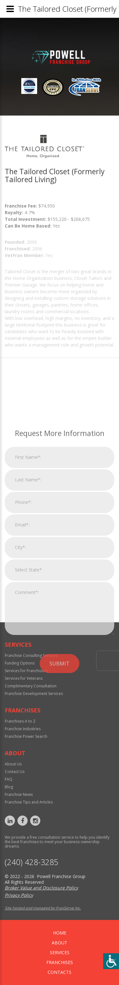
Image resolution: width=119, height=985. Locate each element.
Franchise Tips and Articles (29, 802)
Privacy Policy (19, 895)
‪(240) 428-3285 (31, 862)
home (59, 933)
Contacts (59, 972)
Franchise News (19, 794)
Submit (59, 746)
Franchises (59, 962)
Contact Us (14, 771)
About (59, 943)
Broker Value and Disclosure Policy (41, 888)
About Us (13, 764)
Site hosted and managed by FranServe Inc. (43, 908)
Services (59, 952)
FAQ (8, 779)
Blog (9, 787)
